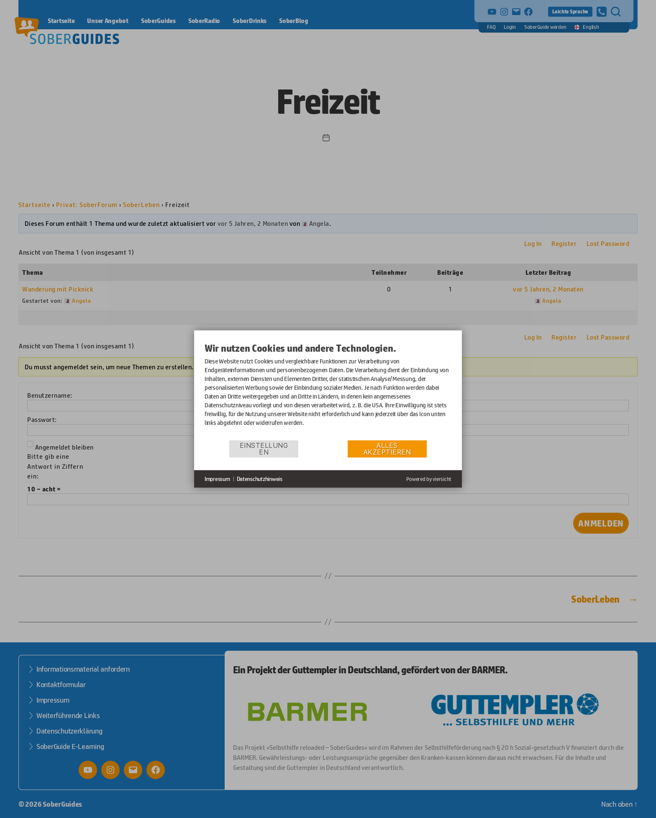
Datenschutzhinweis (259, 479)
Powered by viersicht (428, 479)
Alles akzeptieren (387, 449)
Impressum (217, 479)
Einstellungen (264, 449)
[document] (328, 390)
